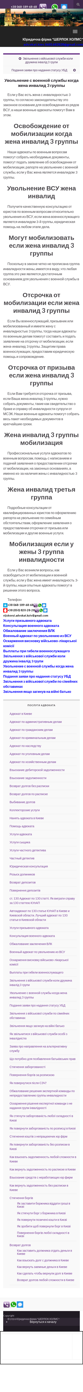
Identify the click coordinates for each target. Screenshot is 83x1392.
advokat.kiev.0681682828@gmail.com (53, 44)
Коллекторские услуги (25, 810)
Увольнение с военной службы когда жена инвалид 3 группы (38, 668)
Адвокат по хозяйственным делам (33, 762)
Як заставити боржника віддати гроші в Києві (43, 1205)
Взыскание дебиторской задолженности (37, 770)
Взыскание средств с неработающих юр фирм (41, 1177)
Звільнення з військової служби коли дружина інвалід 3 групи (48, 60)
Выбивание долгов (22, 802)
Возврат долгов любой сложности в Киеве (45, 1280)
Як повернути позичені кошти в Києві (42, 1219)
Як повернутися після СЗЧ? (28, 1083)
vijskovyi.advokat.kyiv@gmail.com (25, 615)
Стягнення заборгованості (27, 1067)
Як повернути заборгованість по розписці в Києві (43, 1128)
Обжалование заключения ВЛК (29, 631)
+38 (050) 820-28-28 (21, 610)
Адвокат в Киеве (21, 713)
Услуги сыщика (20, 842)
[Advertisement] (36, 1346)
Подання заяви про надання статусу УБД (39, 70)
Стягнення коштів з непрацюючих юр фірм (38, 1136)
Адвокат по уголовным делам (30, 754)
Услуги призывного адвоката (27, 620)
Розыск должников (22, 874)
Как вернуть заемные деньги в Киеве (42, 1267)
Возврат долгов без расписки (29, 786)
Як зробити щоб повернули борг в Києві (44, 1226)
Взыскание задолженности (28, 778)
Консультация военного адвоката (31, 626)
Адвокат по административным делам (36, 721)
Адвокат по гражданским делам (31, 730)
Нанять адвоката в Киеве (27, 818)
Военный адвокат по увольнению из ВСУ (37, 636)
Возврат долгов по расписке (29, 794)
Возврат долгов (20, 1245)
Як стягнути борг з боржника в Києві (41, 1213)
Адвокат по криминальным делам (33, 738)
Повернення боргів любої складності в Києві (43, 1234)
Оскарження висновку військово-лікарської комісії (40, 643)
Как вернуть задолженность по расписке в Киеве (43, 1169)
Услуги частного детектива (28, 850)
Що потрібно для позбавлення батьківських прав (43, 1059)
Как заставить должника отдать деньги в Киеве (44, 1252)
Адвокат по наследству (25, 746)
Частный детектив (22, 858)
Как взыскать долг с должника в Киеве (43, 1260)
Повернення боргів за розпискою (32, 1075)
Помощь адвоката (22, 826)
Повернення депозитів (25, 890)
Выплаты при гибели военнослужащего (36, 651)
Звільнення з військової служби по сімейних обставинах (40, 683)
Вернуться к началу (43, 1322)
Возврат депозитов (23, 882)
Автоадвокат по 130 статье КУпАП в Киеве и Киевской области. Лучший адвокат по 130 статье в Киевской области (40, 915)
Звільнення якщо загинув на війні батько (37, 691)
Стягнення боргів (21, 1198)
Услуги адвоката (21, 834)
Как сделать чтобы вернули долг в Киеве (44, 1273)
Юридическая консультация (29, 866)
